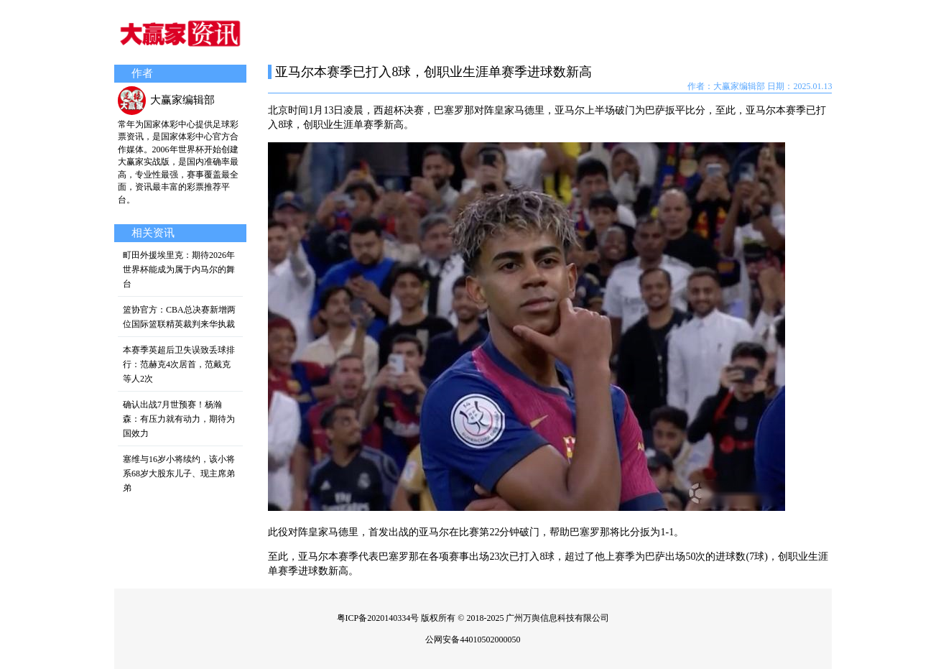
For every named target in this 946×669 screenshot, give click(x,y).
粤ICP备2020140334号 (378, 618)
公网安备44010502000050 (472, 640)
